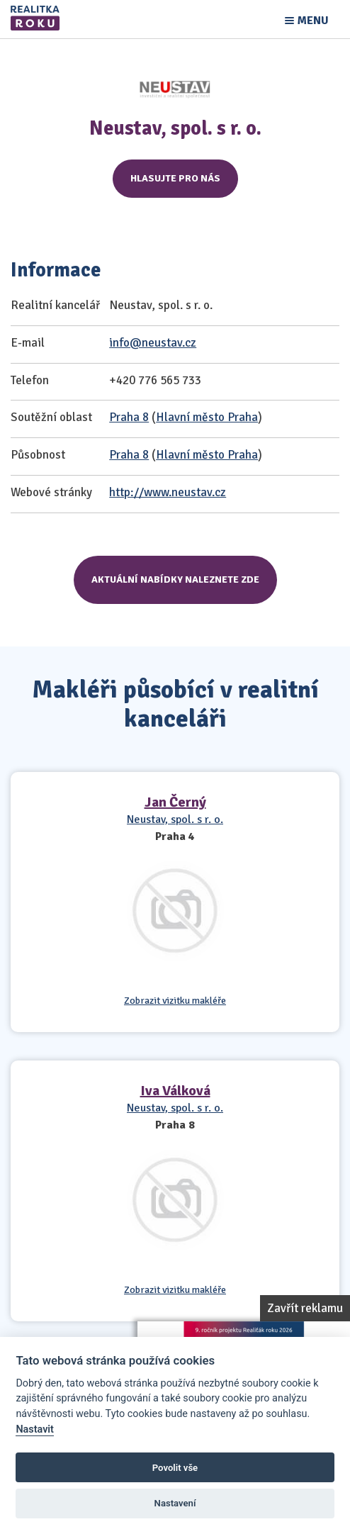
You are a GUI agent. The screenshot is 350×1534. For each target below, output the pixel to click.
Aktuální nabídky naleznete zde (175, 579)
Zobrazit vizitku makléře (175, 1001)
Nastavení (175, 1503)
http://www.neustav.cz (167, 492)
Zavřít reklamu (305, 1308)
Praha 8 (129, 417)
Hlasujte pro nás (175, 178)
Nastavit (35, 1429)
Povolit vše (175, 1467)
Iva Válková (175, 1090)
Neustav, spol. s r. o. (175, 819)
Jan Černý (175, 802)
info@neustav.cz (152, 342)
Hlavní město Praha (207, 417)
